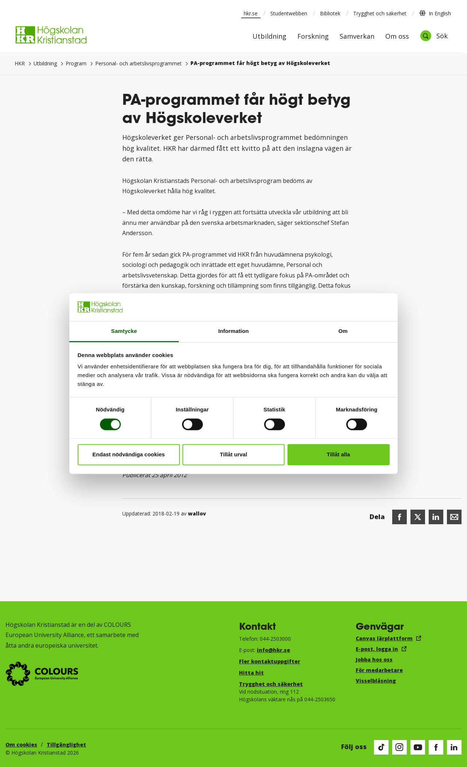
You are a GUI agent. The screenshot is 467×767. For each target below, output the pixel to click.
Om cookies (21, 744)
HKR (20, 63)
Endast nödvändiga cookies (128, 455)
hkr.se (251, 13)
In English (435, 13)
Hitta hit (251, 672)
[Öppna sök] (433, 35)
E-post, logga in (377, 648)
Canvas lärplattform (384, 638)
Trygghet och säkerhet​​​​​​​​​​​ (271, 683)
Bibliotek (330, 13)
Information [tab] (233, 331)
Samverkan (357, 37)
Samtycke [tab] (124, 331)
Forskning (313, 37)
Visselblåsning (376, 680)
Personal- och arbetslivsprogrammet (138, 63)
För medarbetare (379, 670)
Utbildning (269, 37)
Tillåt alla (338, 455)
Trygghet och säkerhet (379, 13)
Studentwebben (288, 13)
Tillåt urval (233, 455)
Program (76, 63)
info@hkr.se (273, 650)
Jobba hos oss (374, 659)
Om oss (397, 37)
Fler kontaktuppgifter (269, 661)
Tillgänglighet (66, 744)
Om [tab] (342, 331)
